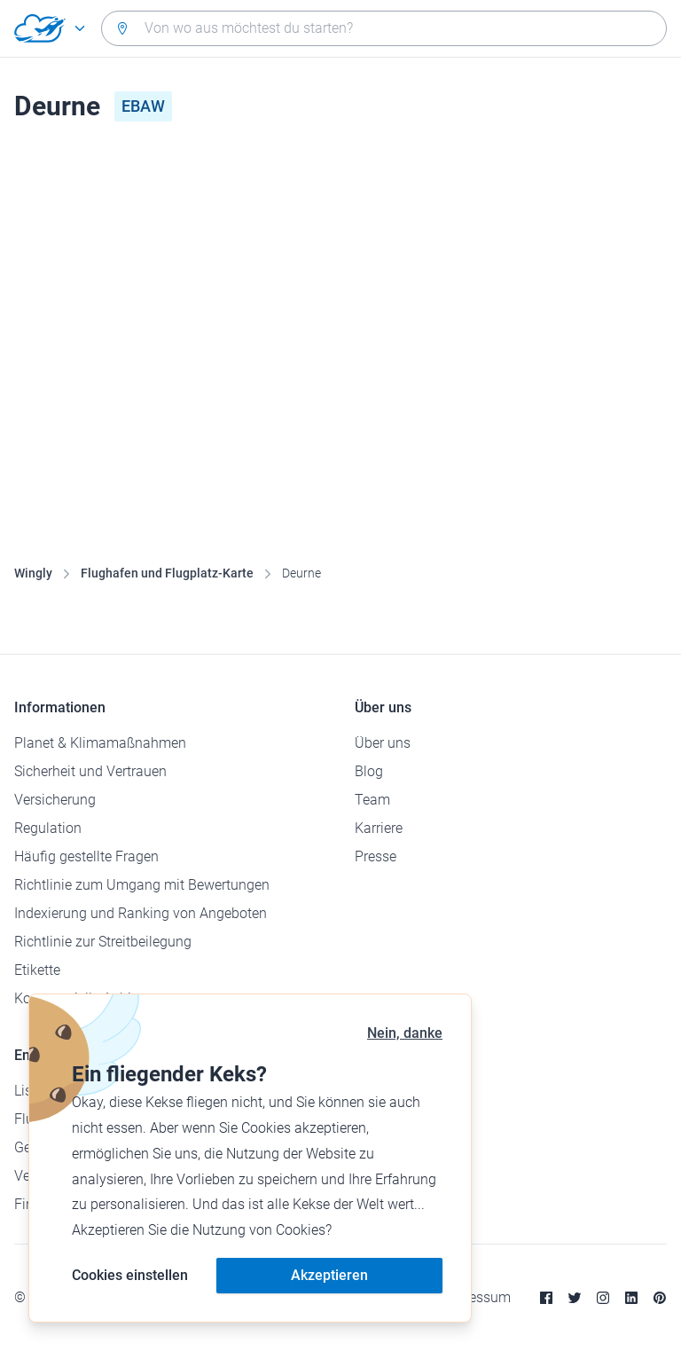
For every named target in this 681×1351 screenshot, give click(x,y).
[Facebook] (546, 1298)
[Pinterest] (660, 1298)
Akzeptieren (329, 1275)
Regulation (48, 828)
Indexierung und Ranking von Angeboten (140, 913)
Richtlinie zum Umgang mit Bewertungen (142, 884)
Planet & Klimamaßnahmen (100, 742)
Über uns (383, 742)
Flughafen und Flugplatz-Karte (167, 573)
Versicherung (55, 799)
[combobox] (384, 28)
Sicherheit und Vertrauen (90, 771)
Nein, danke (404, 1033)
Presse (375, 856)
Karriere (379, 828)
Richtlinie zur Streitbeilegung (103, 941)
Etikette (37, 970)
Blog (369, 771)
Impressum (476, 1297)
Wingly (33, 573)
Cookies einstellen (130, 1275)
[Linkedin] (631, 1298)
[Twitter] (575, 1298)
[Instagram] (603, 1298)
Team (372, 799)
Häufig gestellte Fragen (86, 856)
